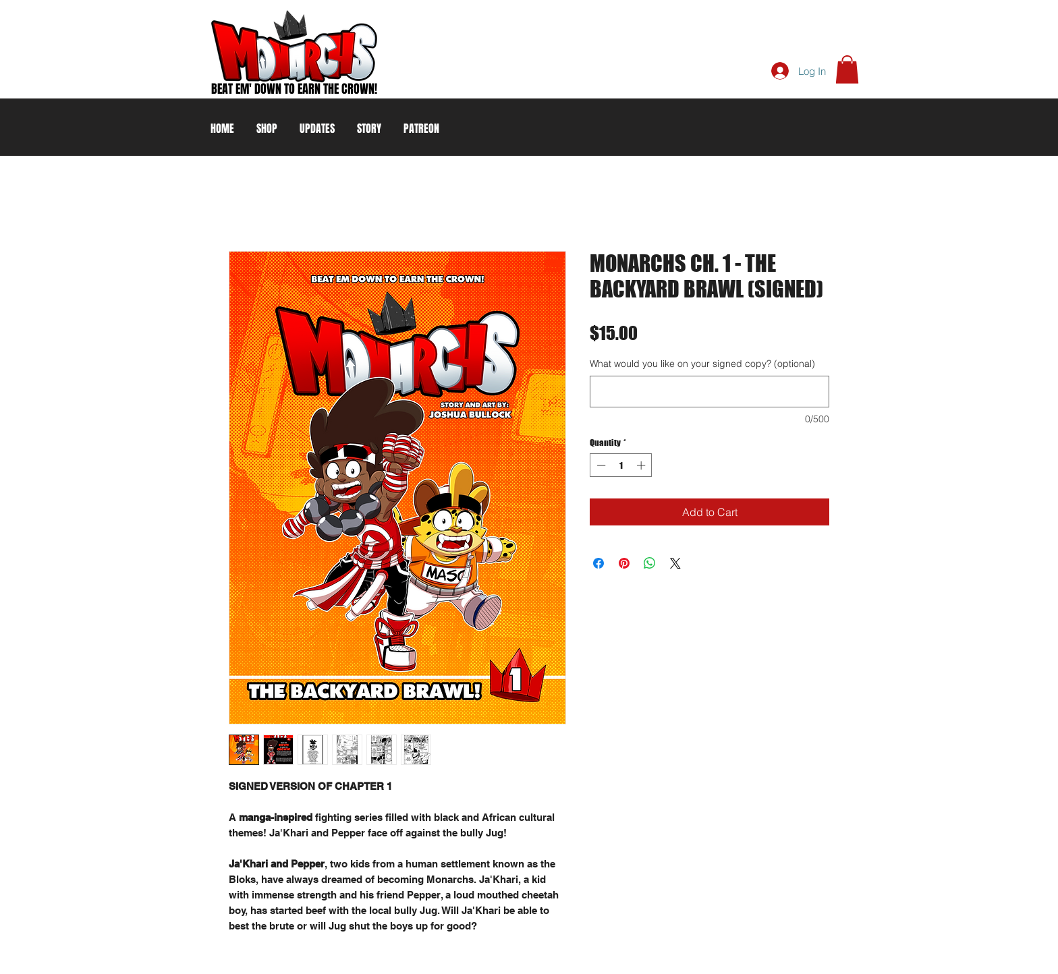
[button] (847, 69)
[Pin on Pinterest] (624, 563)
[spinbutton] (621, 465)
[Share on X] (675, 563)
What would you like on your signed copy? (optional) (702, 363)
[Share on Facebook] (598, 563)
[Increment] (642, 465)
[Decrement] (600, 465)
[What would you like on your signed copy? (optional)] (709, 391)
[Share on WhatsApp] (650, 563)
